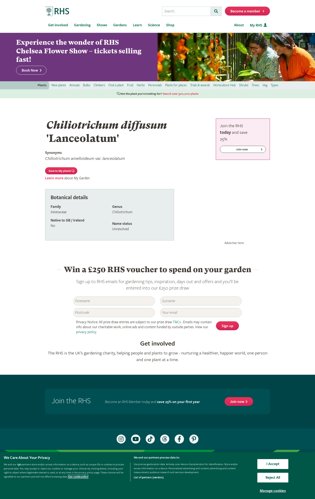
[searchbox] (186, 11)
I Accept (272, 464)
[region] (157, 475)
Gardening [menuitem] (82, 25)
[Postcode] (114, 312)
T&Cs (177, 322)
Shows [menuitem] (102, 25)
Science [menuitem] (154, 25)
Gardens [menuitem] (120, 25)
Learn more (54, 178)
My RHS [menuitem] (256, 25)
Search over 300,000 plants (180, 94)
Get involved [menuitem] (58, 25)
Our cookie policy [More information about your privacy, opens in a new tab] (78, 476)
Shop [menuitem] (170, 25)
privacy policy (86, 332)
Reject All (273, 477)
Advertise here (234, 243)
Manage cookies (273, 491)
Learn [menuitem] (137, 25)
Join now (237, 402)
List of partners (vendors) (149, 477)
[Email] (201, 312)
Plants (42, 85)
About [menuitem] (239, 25)
